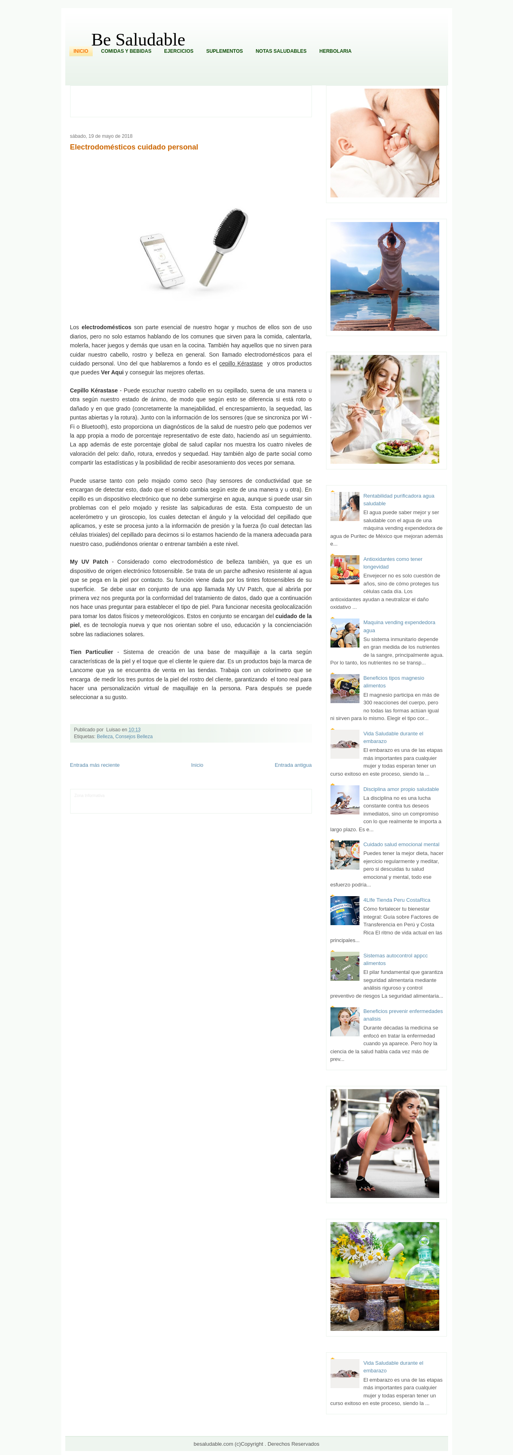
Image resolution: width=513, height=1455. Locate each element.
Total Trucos (196, 801)
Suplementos (224, 51)
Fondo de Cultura (216, 795)
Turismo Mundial (158, 807)
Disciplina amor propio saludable (401, 789)
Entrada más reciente (95, 765)
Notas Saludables (280, 51)
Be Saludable (138, 40)
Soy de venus (137, 801)
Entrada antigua (293, 765)
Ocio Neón (114, 801)
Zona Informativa (90, 795)
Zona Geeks (244, 795)
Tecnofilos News (89, 801)
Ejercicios (178, 51)
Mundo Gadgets (244, 801)
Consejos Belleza (134, 736)
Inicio (81, 51)
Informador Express (152, 795)
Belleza (104, 736)
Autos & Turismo (274, 801)
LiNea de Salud (119, 795)
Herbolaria (335, 51)
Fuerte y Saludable (167, 801)
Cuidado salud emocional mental (401, 844)
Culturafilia (266, 807)
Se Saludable (186, 807)
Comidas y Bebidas (126, 51)
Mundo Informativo (126, 807)
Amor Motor (287, 807)
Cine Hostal (218, 801)
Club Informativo (185, 795)
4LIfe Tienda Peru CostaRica (396, 900)
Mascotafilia (97, 807)
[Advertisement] (195, 101)
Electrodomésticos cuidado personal (134, 147)
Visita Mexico (211, 807)
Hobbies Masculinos (274, 795)
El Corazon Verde (239, 807)
